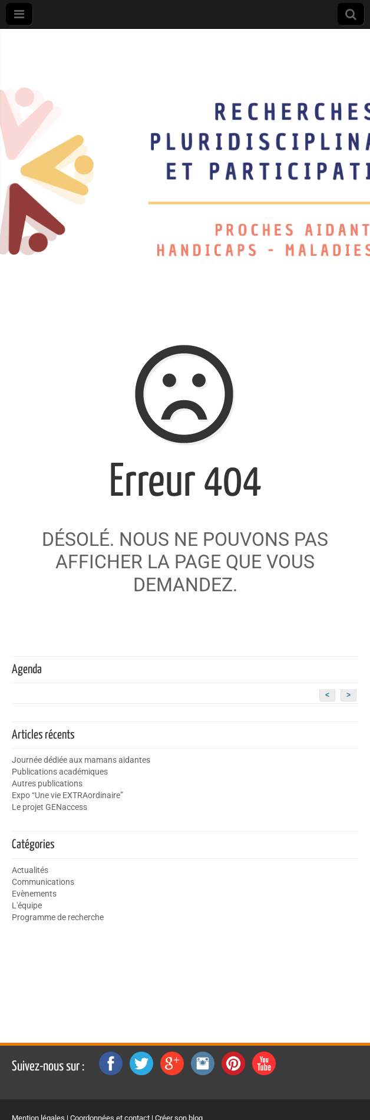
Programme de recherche (58, 918)
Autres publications (47, 784)
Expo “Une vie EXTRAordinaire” (67, 795)
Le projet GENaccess (49, 807)
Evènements (34, 894)
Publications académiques (60, 772)
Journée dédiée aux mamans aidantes (81, 760)
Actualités (30, 870)
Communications (43, 882)
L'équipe (27, 906)
